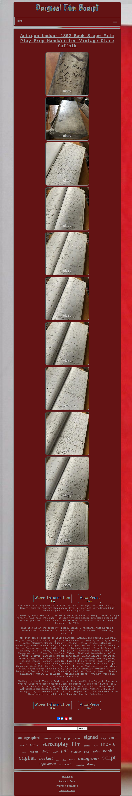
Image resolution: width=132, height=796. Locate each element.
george (87, 745)
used (86, 751)
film (76, 744)
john (96, 751)
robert (23, 745)
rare (112, 737)
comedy (34, 751)
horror (34, 745)
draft (46, 751)
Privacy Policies (67, 786)
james (76, 738)
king (103, 738)
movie (108, 744)
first (64, 760)
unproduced (47, 764)
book (107, 750)
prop (67, 738)
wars (58, 738)
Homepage (67, 776)
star (24, 752)
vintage (76, 751)
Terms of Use (67, 790)
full (64, 750)
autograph (88, 758)
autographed (29, 737)
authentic (65, 764)
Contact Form (67, 781)
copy (96, 746)
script (109, 757)
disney (91, 764)
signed (91, 737)
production (80, 765)
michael (47, 738)
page (72, 759)
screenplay (55, 744)
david (55, 752)
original (27, 758)
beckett (46, 758)
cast (57, 760)
